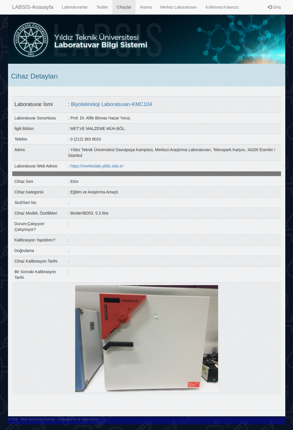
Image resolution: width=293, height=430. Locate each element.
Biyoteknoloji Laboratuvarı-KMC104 (111, 104)
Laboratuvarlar (75, 7)
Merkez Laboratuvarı (178, 7)
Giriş (274, 7)
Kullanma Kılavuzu (222, 7)
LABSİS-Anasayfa (32, 7)
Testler (102, 7)
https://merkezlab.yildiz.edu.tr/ (96, 166)
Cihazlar (124, 7)
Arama (146, 7)
